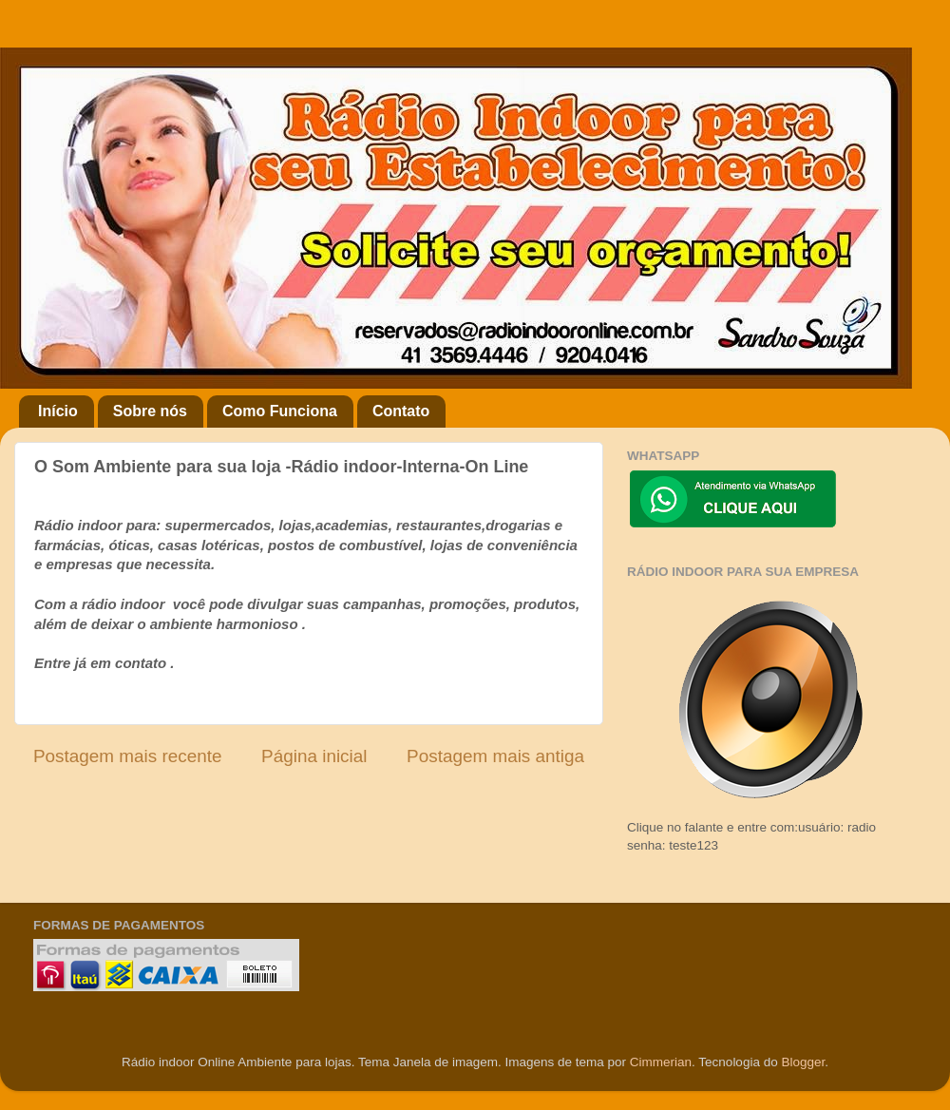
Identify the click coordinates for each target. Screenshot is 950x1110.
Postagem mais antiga (495, 756)
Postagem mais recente (127, 756)
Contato (400, 411)
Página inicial (314, 756)
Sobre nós (150, 411)
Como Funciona (279, 411)
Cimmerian (661, 1062)
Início (58, 411)
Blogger (803, 1062)
